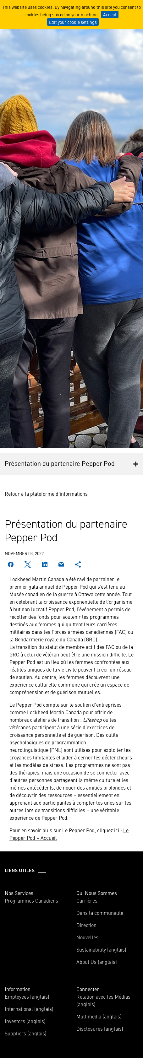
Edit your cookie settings (73, 22)
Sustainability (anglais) (101, 949)
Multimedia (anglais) (99, 1016)
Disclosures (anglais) (99, 1028)
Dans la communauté (99, 912)
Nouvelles (87, 937)
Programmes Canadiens (31, 900)
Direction (86, 924)
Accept (110, 14)
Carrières (86, 900)
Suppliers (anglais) (26, 1033)
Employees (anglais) (27, 996)
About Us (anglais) (96, 961)
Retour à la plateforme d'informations (46, 493)
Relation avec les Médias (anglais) (103, 1000)
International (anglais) (29, 1008)
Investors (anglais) (25, 1021)
